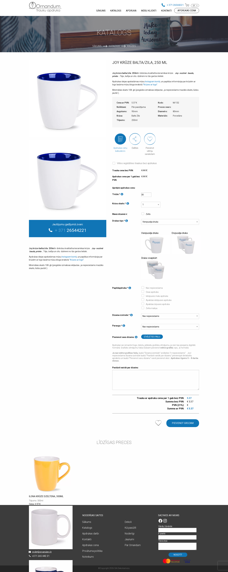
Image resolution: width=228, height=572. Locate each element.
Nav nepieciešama (154, 288)
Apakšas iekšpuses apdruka (158, 300)
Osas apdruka (152, 292)
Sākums (96, 46)
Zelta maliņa (151, 308)
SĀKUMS (101, 10)
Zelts (148, 214)
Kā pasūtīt (130, 527)
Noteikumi (88, 556)
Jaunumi (129, 539)
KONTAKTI (166, 10)
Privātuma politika (92, 550)
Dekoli (128, 521)
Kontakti (86, 539)
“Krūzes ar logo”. (77, 260)
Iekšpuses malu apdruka (157, 296)
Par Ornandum (133, 545)
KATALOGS (115, 10)
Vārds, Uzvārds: (178, 528)
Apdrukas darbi (90, 533)
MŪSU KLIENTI (148, 10)
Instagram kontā (69, 257)
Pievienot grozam (183, 423)
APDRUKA (131, 10)
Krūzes (131, 46)
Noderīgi (129, 533)
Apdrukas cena (90, 545)
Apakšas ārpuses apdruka (158, 304)
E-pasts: (178, 536)
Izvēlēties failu (152, 337)
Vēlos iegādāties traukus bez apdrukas (137, 163)
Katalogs (114, 46)
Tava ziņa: (178, 545)
